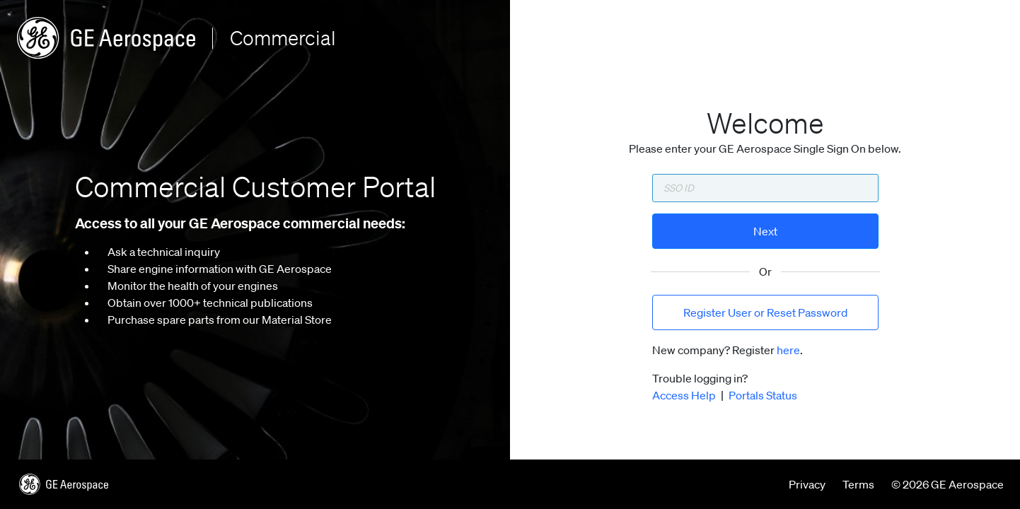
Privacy (807, 484)
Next (765, 231)
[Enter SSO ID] (765, 188)
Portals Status (763, 395)
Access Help (684, 395)
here (788, 350)
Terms (858, 484)
